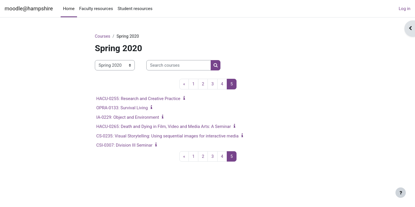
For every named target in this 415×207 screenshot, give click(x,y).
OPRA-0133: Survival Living (122, 108)
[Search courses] (178, 65)
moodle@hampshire (29, 8)
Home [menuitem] (68, 8)
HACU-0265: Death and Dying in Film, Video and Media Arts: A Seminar (163, 126)
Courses (103, 36)
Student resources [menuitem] (135, 8)
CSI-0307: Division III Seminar (124, 145)
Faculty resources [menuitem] (96, 8)
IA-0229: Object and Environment (127, 117)
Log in (404, 8)
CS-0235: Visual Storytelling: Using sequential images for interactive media (167, 136)
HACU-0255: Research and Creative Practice (138, 98)
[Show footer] (400, 192)
